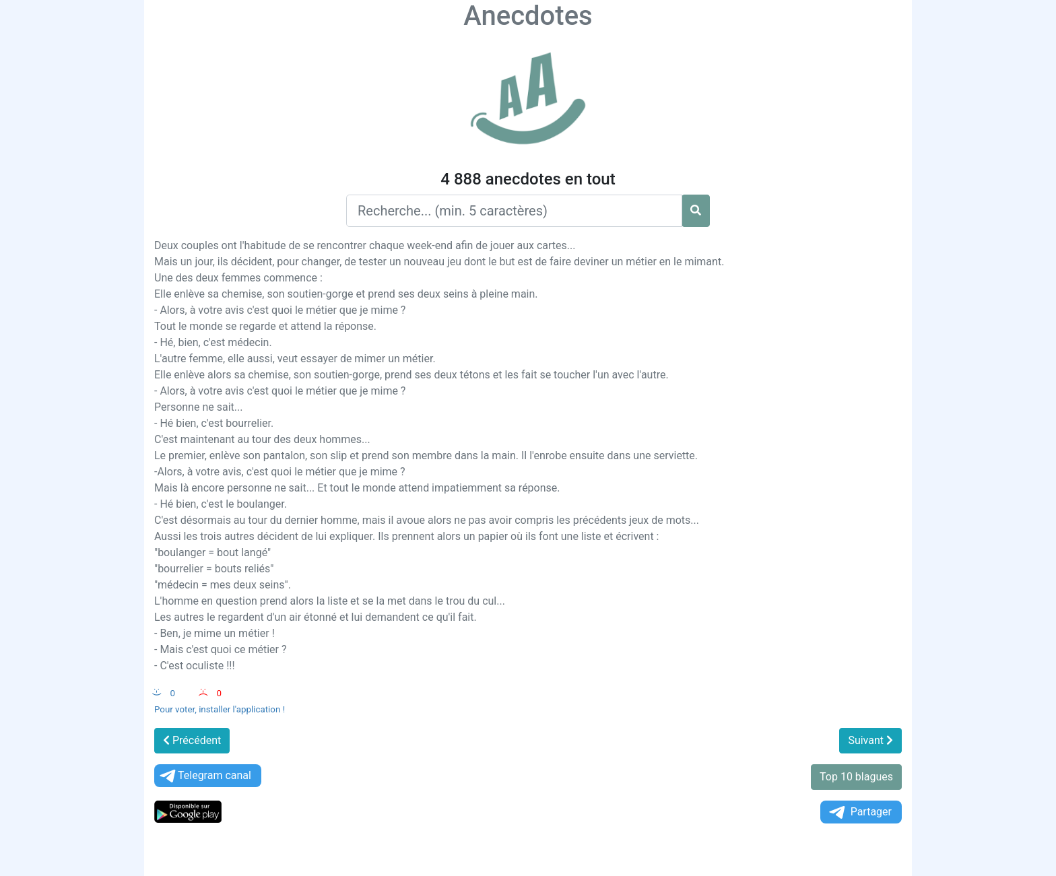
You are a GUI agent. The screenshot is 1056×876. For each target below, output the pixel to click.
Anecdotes (527, 16)
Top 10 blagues (856, 776)
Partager (859, 812)
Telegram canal (204, 776)
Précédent (192, 740)
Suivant (870, 740)
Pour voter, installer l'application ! (219, 709)
